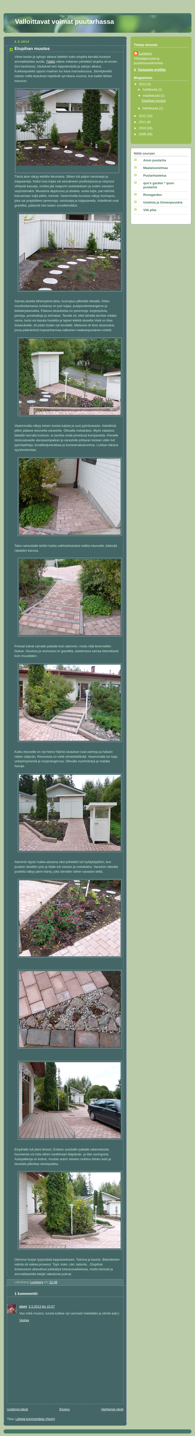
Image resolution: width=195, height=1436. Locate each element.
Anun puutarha (154, 160)
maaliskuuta (152, 95)
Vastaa (24, 1320)
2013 (143, 84)
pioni (23, 1306)
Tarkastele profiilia (152, 70)
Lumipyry (145, 53)
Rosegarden (152, 195)
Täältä (50, 61)
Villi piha (149, 210)
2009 (143, 134)
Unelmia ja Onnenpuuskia (162, 202)
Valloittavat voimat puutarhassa (64, 21)
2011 (143, 122)
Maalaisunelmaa (155, 168)
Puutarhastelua (154, 175)
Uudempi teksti (17, 1409)
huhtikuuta (150, 89)
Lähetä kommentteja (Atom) (35, 1419)
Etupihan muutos (154, 101)
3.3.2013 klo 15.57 (41, 1306)
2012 (143, 116)
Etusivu (64, 1409)
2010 (143, 128)
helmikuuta (151, 108)
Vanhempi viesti (112, 1409)
